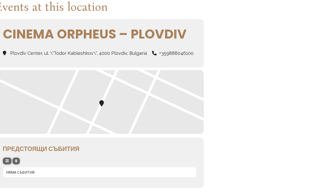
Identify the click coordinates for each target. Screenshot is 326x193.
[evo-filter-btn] (7, 161)
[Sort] (16, 161)
